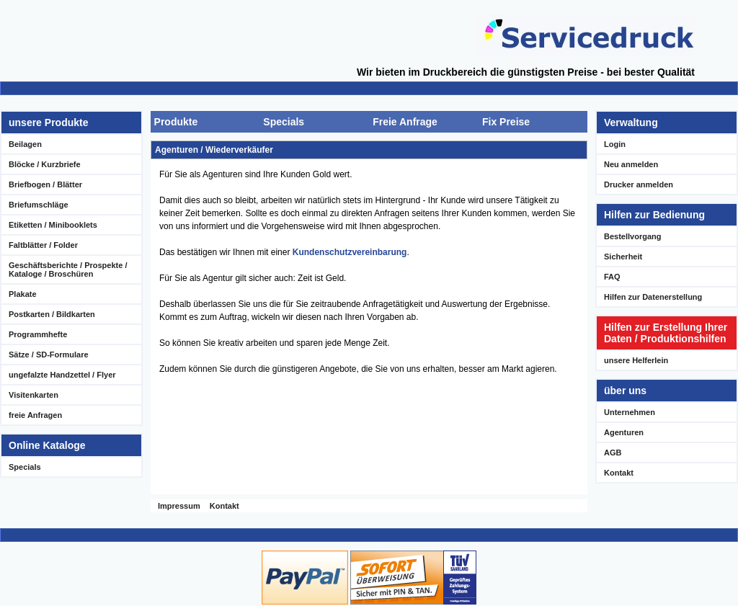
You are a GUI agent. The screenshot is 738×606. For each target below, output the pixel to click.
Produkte (176, 122)
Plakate (23, 294)
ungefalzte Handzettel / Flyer (62, 374)
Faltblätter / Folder (43, 245)
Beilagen (25, 144)
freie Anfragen (35, 415)
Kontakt (224, 506)
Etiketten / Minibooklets (53, 224)
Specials (25, 467)
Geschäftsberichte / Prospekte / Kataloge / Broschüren (68, 269)
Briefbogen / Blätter (45, 184)
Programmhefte (38, 334)
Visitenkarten (33, 395)
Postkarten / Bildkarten (52, 314)
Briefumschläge (38, 204)
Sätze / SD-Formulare (49, 354)
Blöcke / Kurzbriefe (45, 164)
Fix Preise (506, 122)
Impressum (179, 506)
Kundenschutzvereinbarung (350, 252)
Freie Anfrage (405, 122)
